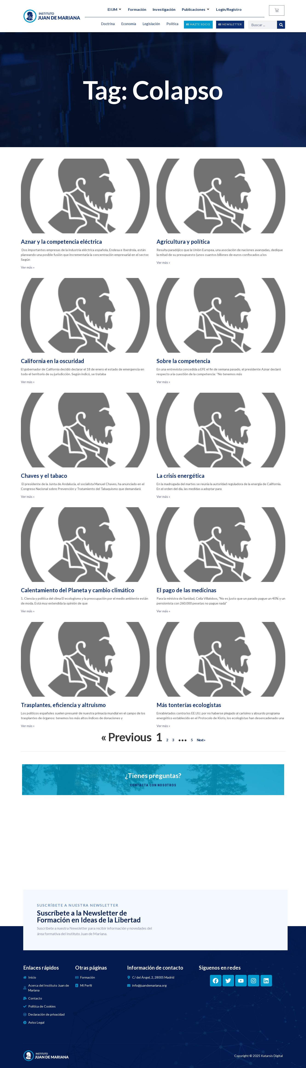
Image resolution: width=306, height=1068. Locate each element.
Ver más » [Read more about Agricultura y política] (163, 262)
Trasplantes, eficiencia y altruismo (63, 705)
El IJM (115, 9)
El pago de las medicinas (186, 590)
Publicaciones (196, 9)
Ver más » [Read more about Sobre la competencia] (163, 382)
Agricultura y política (183, 241)
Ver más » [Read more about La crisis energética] (163, 496)
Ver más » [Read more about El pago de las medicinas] (163, 611)
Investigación (164, 9)
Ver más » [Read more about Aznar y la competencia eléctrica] (27, 267)
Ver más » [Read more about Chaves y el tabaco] (27, 496)
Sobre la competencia (183, 361)
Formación (137, 9)
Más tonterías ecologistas (189, 705)
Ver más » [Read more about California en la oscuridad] (27, 382)
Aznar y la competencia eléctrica (61, 241)
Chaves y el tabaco (44, 475)
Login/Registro (229, 9)
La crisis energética (180, 475)
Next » (201, 740)
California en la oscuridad (52, 361)
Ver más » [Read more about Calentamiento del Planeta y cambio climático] (27, 611)
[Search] (281, 25)
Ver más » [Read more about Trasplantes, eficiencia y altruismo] (27, 726)
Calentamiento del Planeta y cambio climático (77, 590)
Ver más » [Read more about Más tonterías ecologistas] (163, 726)
